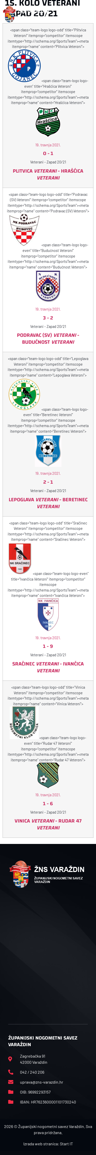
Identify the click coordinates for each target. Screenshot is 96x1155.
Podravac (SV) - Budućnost (48, 338)
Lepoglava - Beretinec (48, 503)
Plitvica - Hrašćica (48, 174)
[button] (90, 14)
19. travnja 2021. (48, 145)
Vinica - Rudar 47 (48, 824)
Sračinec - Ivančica (48, 667)
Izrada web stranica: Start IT (48, 1143)
